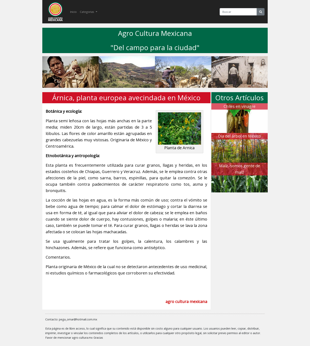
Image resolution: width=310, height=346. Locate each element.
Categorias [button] (87, 12)
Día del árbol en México (239, 136)
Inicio (74, 11)
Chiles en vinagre (239, 106)
